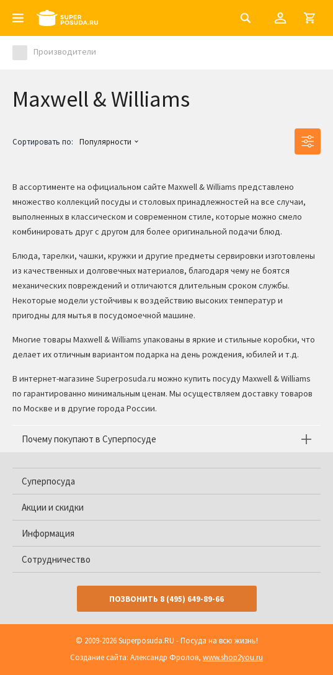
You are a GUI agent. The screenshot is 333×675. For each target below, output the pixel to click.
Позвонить (166, 599)
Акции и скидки (53, 507)
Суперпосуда (48, 481)
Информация (48, 533)
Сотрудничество (56, 559)
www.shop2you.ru (233, 657)
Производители (64, 51)
